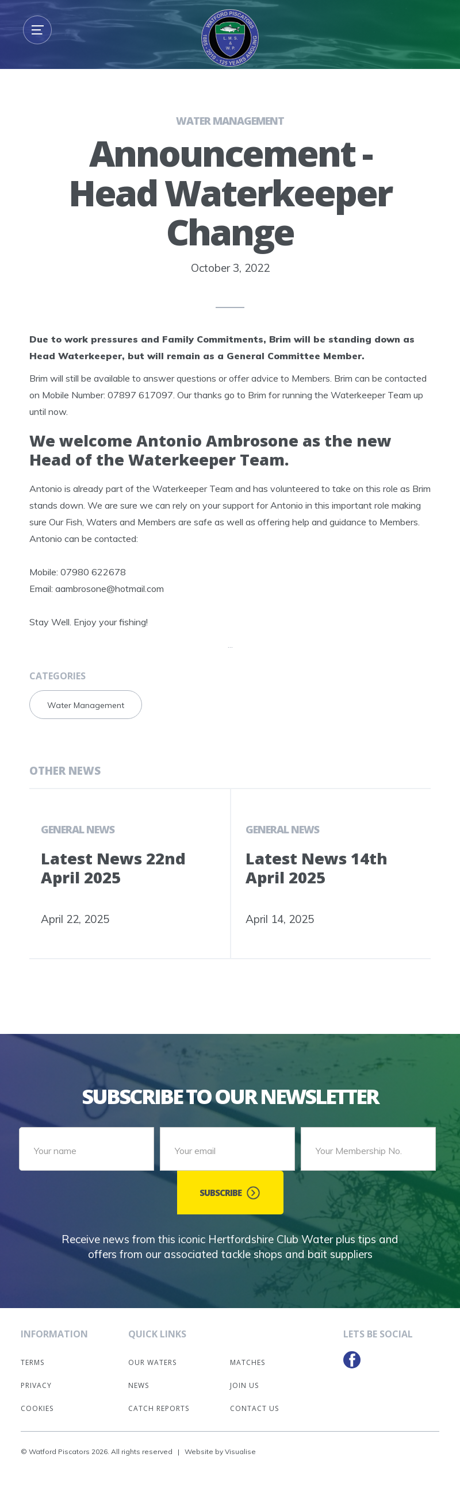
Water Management (230, 120)
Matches (247, 1362)
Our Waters (152, 1362)
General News (77, 829)
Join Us (244, 1385)
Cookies (37, 1408)
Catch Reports (158, 1408)
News (138, 1385)
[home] (230, 38)
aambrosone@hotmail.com (109, 588)
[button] (37, 30)
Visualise (240, 1451)
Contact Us (254, 1408)
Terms (32, 1362)
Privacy (36, 1385)
